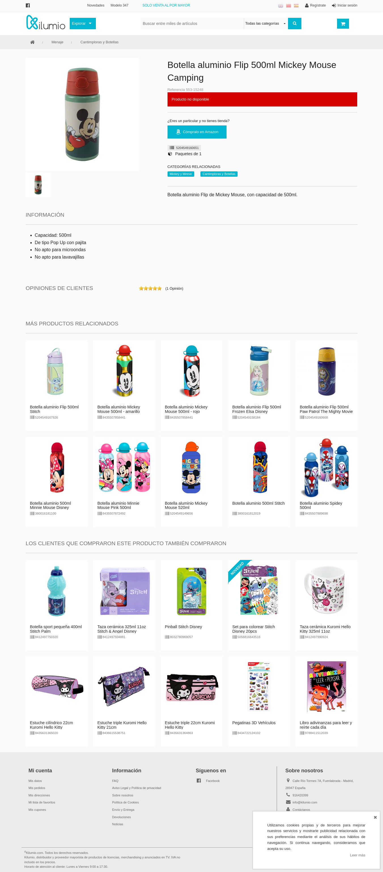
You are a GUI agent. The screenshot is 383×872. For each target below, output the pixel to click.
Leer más (357, 855)
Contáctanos (301, 809)
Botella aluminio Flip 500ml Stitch (54, 409)
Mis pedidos (37, 788)
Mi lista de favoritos (42, 802)
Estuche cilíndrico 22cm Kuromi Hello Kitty (51, 725)
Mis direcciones (39, 795)
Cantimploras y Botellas (100, 42)
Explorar (79, 23)
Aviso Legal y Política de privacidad (136, 788)
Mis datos (35, 781)
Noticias (117, 824)
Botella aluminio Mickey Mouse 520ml (186, 505)
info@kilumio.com (305, 802)
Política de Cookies (125, 802)
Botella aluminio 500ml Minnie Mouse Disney (50, 505)
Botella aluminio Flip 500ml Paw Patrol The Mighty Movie (326, 409)
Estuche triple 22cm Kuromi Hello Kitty (190, 725)
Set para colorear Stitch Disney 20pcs (253, 629)
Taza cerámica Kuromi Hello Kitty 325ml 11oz (325, 629)
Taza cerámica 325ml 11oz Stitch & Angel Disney (122, 629)
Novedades (96, 5)
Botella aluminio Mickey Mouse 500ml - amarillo (119, 409)
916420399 (300, 795)
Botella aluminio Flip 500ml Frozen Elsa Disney (256, 409)
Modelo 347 (119, 5)
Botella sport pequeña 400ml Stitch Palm (56, 629)
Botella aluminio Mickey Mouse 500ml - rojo (186, 409)
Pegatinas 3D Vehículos (254, 722)
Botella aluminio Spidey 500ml (321, 505)
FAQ (115, 781)
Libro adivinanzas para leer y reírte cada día (326, 725)
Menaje (58, 42)
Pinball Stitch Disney (183, 626)
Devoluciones (121, 817)
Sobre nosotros (123, 795)
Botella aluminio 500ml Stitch (258, 503)
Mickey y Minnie (181, 174)
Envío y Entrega (123, 809)
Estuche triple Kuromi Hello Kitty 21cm (122, 725)
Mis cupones (37, 809)
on (141, 288)
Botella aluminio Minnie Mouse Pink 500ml (118, 505)
